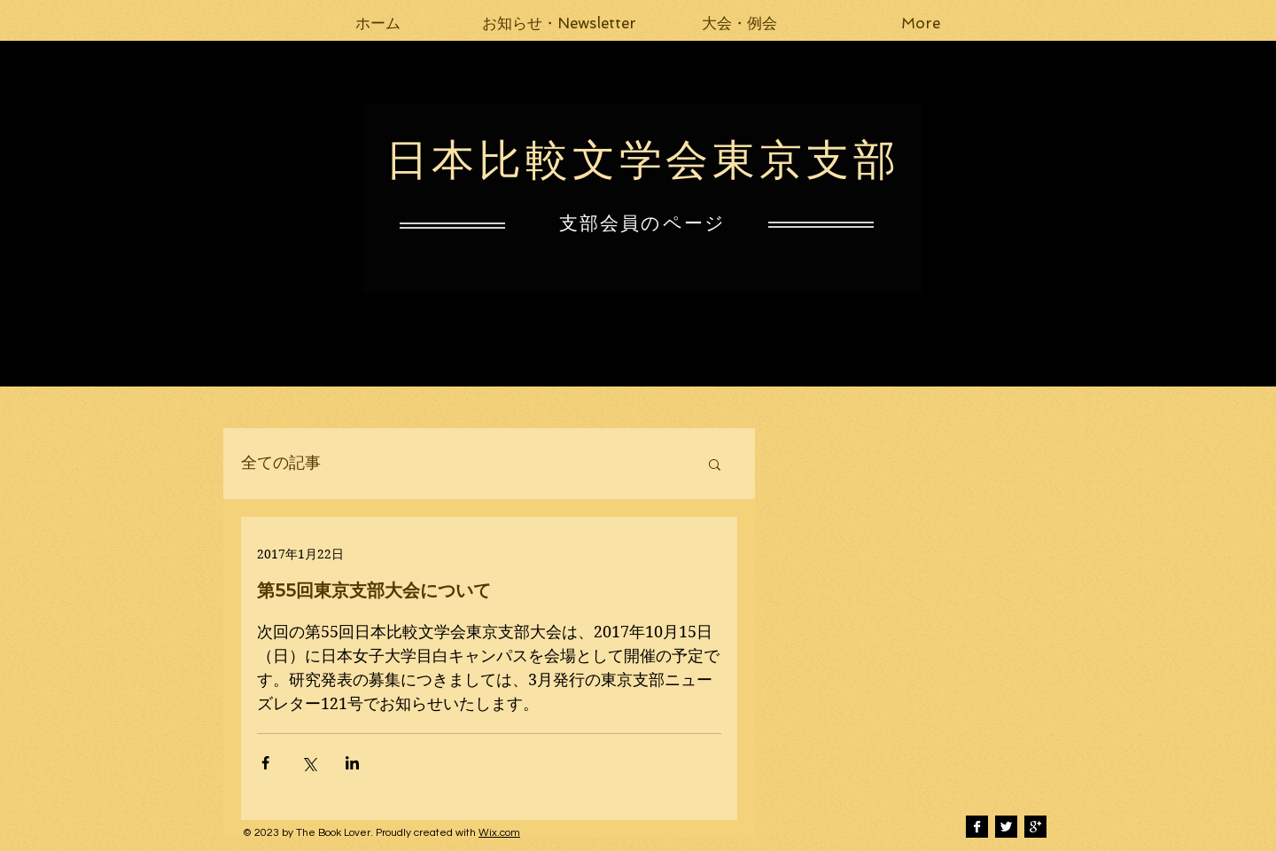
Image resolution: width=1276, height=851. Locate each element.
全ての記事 (281, 463)
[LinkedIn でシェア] (352, 762)
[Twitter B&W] (1006, 827)
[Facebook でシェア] (265, 762)
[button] (559, 23)
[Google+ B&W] (1035, 827)
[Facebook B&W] (977, 827)
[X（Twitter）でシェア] (308, 762)
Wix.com (499, 833)
